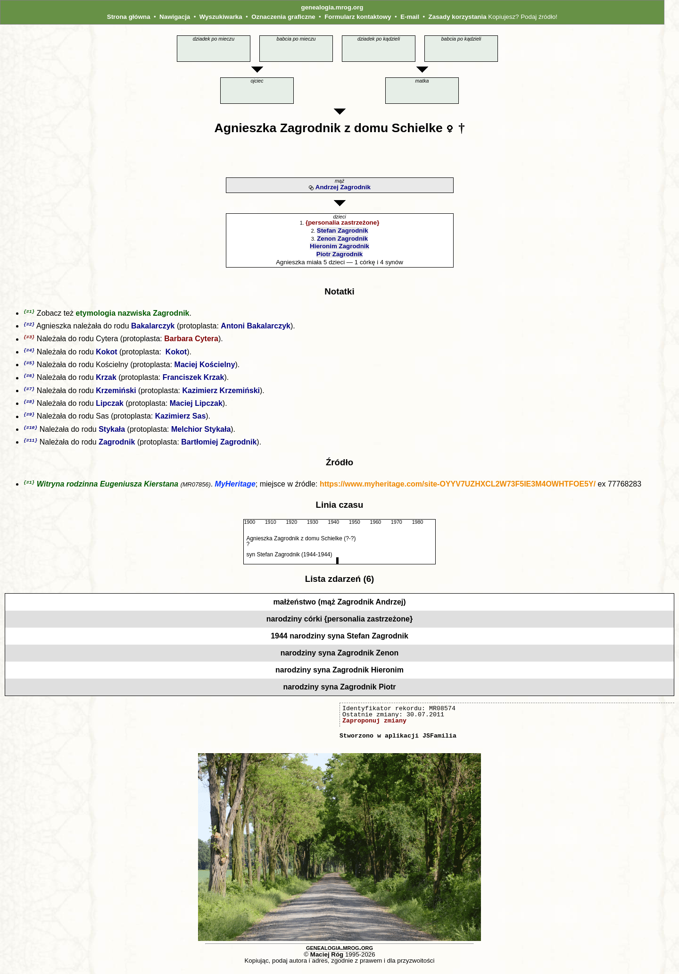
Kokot (106, 354)
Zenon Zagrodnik (342, 238)
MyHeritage (235, 490)
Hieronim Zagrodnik (339, 246)
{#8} (29, 405)
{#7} (29, 392)
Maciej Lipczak (196, 407)
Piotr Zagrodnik (339, 254)
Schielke (417, 128)
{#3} (29, 338)
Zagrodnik (310, 128)
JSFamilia (439, 741)
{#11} (30, 445)
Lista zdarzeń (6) (339, 584)
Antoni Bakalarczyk (255, 327)
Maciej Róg (326, 960)
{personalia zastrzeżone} (342, 222)
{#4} (29, 352)
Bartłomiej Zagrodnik (219, 447)
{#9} (29, 418)
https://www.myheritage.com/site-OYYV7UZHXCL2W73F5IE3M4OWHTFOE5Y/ (458, 490)
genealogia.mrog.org (332, 7)
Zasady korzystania (458, 16)
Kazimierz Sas (180, 421)
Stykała (112, 434)
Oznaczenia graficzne (283, 16)
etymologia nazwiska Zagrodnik (133, 314)
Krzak (106, 381)
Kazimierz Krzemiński (221, 394)
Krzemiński (116, 394)
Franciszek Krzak (193, 381)
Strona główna (128, 16)
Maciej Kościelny (204, 367)
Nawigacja (174, 16)
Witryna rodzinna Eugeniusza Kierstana (107, 490)
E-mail (409, 16)
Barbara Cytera (191, 340)
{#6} (29, 378)
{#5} (29, 365)
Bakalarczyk (153, 327)
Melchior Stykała (201, 434)
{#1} (29, 312)
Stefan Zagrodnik (342, 230)
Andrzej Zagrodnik (343, 187)
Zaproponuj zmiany (374, 726)
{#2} (29, 325)
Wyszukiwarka (220, 16)
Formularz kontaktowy (357, 16)
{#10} (30, 432)
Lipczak (110, 407)
